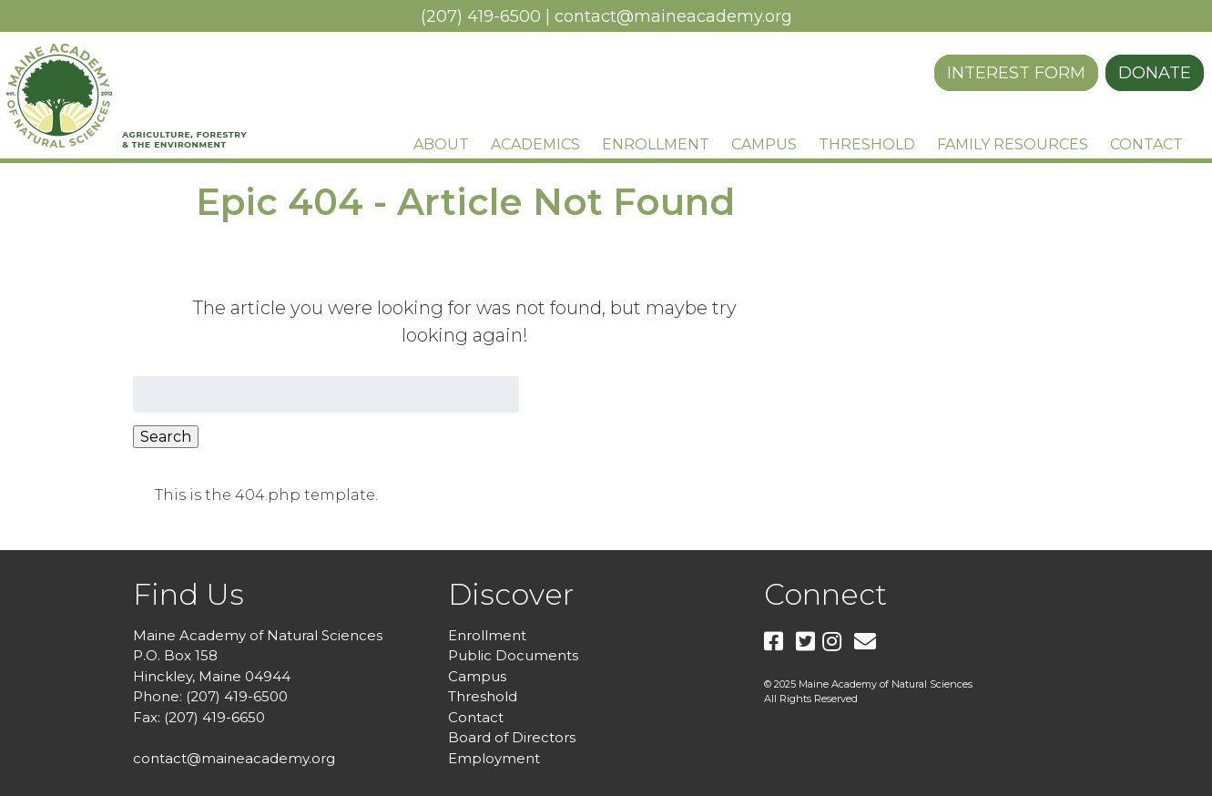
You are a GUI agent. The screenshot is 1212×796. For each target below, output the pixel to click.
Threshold (867, 144)
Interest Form (1016, 73)
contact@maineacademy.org (673, 16)
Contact (1146, 144)
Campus (764, 144)
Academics (535, 144)
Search (165, 436)
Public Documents (513, 655)
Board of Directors (511, 737)
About (441, 144)
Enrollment (655, 144)
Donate (1154, 73)
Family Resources (1012, 144)
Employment (494, 758)
